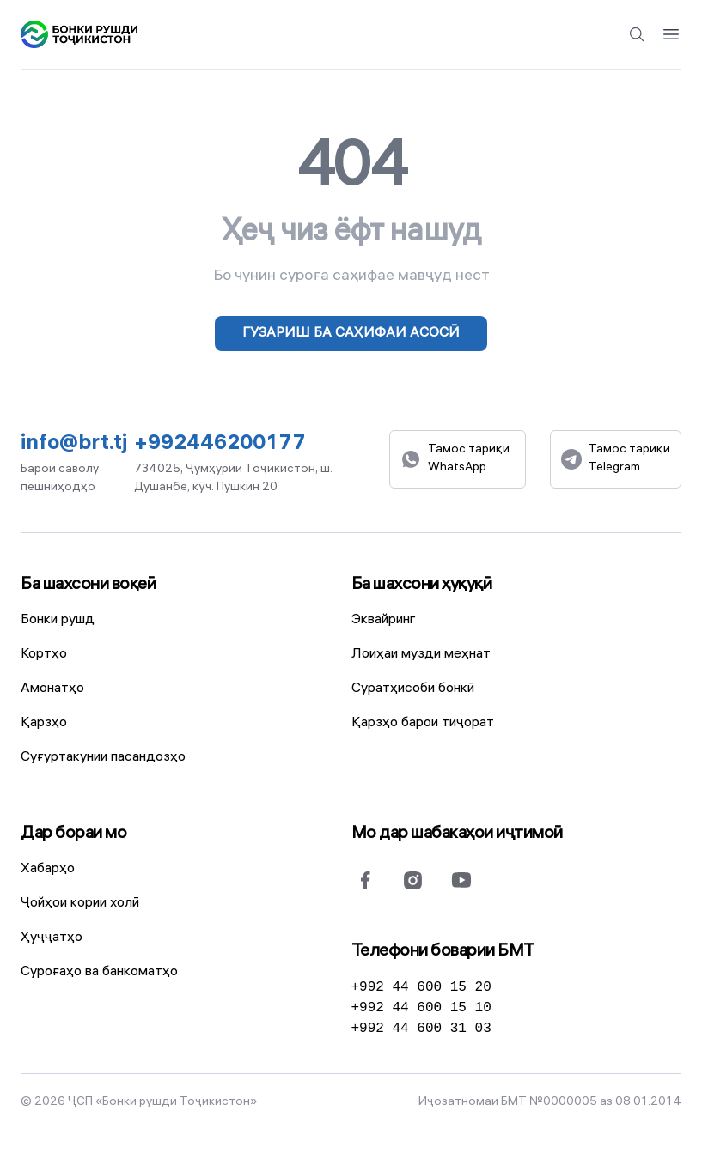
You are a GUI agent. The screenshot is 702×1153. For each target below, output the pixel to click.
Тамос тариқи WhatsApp (455, 459)
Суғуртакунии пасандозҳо (103, 757)
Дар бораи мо (73, 834)
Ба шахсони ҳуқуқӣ (421, 585)
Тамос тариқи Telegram (615, 459)
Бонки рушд (58, 620)
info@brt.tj (74, 445)
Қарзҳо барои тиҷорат (422, 723)
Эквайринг (383, 620)
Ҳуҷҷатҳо (51, 938)
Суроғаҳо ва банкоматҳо (99, 972)
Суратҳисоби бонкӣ (412, 689)
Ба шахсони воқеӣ (88, 585)
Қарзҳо (44, 723)
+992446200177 (220, 445)
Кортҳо (44, 654)
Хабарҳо (48, 869)
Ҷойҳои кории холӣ (80, 903)
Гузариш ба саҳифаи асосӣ (351, 333)
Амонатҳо (52, 689)
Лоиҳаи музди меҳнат (421, 654)
